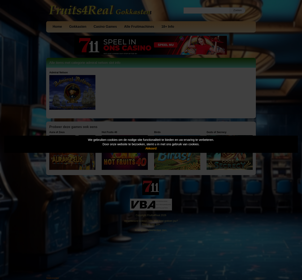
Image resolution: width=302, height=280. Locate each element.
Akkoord (151, 148)
